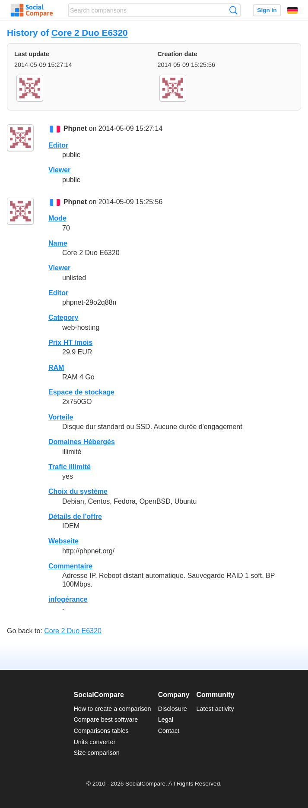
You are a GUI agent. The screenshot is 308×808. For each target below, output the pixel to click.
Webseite (63, 541)
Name (57, 243)
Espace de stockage (81, 392)
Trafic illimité (69, 466)
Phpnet (75, 129)
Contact (169, 730)
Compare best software (105, 719)
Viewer (59, 170)
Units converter (94, 742)
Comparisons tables (100, 730)
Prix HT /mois (70, 342)
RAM (56, 367)
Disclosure (172, 708)
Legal (165, 719)
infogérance (68, 599)
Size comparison (96, 752)
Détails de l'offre (75, 516)
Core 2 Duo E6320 (89, 33)
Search (233, 10)
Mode (57, 218)
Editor (58, 145)
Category (63, 317)
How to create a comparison (112, 708)
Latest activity (215, 708)
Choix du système (78, 491)
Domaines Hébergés (81, 441)
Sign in (266, 10)
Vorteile (60, 417)
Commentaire (70, 566)
